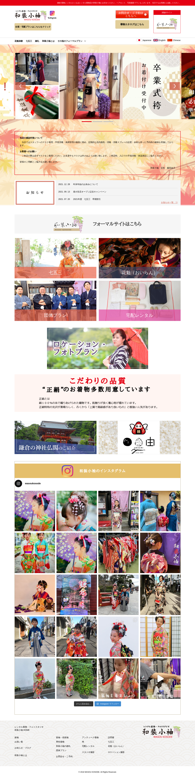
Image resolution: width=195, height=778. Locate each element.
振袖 (17, 737)
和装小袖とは (48, 41)
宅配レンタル (88, 746)
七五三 (29, 41)
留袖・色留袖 (62, 737)
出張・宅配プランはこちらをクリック (33, 27)
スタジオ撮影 (88, 752)
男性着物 (60, 742)
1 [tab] (87, 122)
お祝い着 (19, 742)
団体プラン (61, 750)
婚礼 (37, 41)
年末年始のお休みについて (85, 184)
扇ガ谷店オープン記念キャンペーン (89, 191)
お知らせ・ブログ (23, 748)
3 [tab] (108, 122)
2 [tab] (97, 122)
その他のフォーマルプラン (70, 41)
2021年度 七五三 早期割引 (87, 199)
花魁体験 (19, 41)
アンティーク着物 (90, 737)
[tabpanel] (98, 86)
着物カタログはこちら (132, 24)
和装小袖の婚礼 (63, 746)
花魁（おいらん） (116, 746)
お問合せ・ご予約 (64, 756)
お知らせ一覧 (169, 202)
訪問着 (111, 737)
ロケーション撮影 (116, 752)
